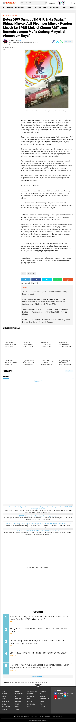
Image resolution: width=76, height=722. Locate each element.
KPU (16, 696)
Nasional (43, 696)
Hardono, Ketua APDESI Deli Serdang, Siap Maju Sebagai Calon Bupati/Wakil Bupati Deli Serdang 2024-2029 (38, 523)
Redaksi (47, 716)
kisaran (42, 706)
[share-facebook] (53, 41)
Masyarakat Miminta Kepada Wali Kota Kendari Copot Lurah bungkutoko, (38, 630)
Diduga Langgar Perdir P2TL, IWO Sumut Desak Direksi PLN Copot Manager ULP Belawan (38, 642)
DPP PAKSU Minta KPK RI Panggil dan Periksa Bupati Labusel (38, 516)
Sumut (17, 704)
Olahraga (18, 699)
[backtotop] (38, 687)
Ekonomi (30, 693)
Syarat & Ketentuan (57, 716)
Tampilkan (69, 371)
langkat (28, 7)
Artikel (17, 691)
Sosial (4, 704)
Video (41, 704)
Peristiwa (10, 7)
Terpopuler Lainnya (38, 676)
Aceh (3, 691)
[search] (33, 3)
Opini (28, 699)
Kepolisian (37, 7)
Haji (41, 693)
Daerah (64, 7)
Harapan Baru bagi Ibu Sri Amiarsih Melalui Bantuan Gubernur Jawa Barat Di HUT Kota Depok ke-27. (39, 618)
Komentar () (68, 41)
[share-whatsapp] (61, 41)
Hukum (4, 696)
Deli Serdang (19, 7)
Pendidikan (5, 701)
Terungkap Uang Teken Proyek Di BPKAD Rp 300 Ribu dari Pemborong (38, 530)
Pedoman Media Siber (31, 716)
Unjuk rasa (31, 704)
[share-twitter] (57, 41)
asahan (17, 706)
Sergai (42, 701)
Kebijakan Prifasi (18, 716)
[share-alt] (25, 279)
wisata (17, 709)
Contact (41, 716)
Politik (45, 7)
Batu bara (43, 691)
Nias (3, 699)
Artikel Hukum (32, 691)
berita (23, 273)
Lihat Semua (38, 382)
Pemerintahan (54, 7)
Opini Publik (31, 273)
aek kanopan (6, 706)
